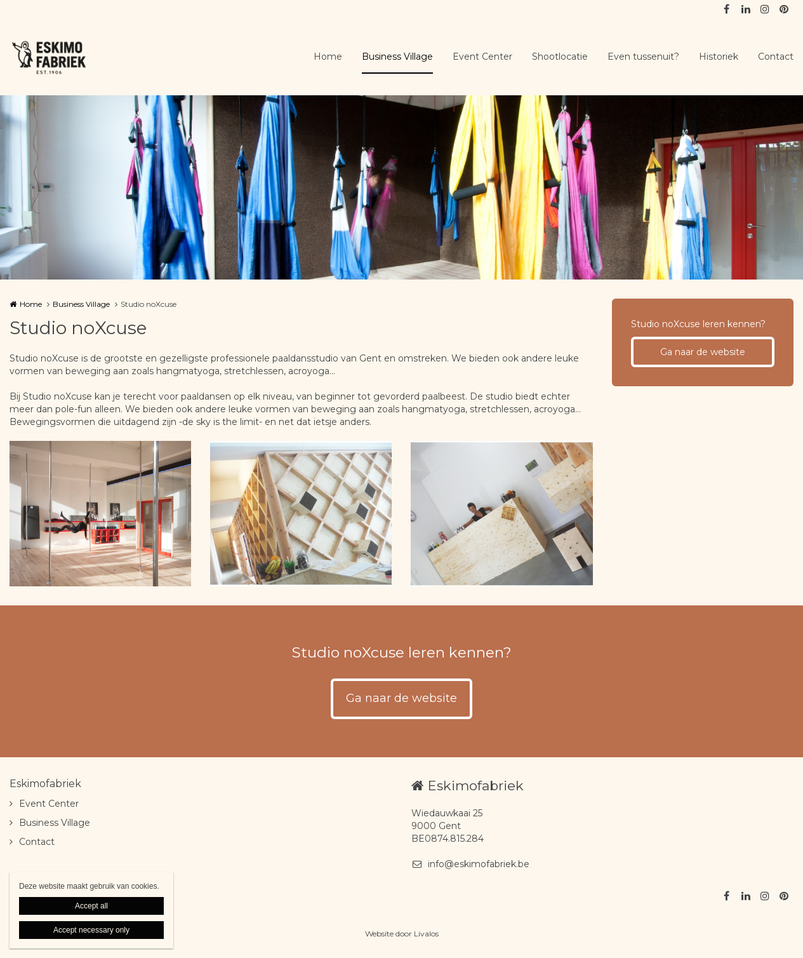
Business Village (397, 56)
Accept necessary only (91, 930)
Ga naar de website (702, 352)
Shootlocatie (560, 56)
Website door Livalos (402, 933)
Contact (775, 56)
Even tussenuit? (643, 56)
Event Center (482, 56)
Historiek (718, 56)
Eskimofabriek (45, 784)
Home (328, 56)
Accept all (91, 905)
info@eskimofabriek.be (470, 864)
